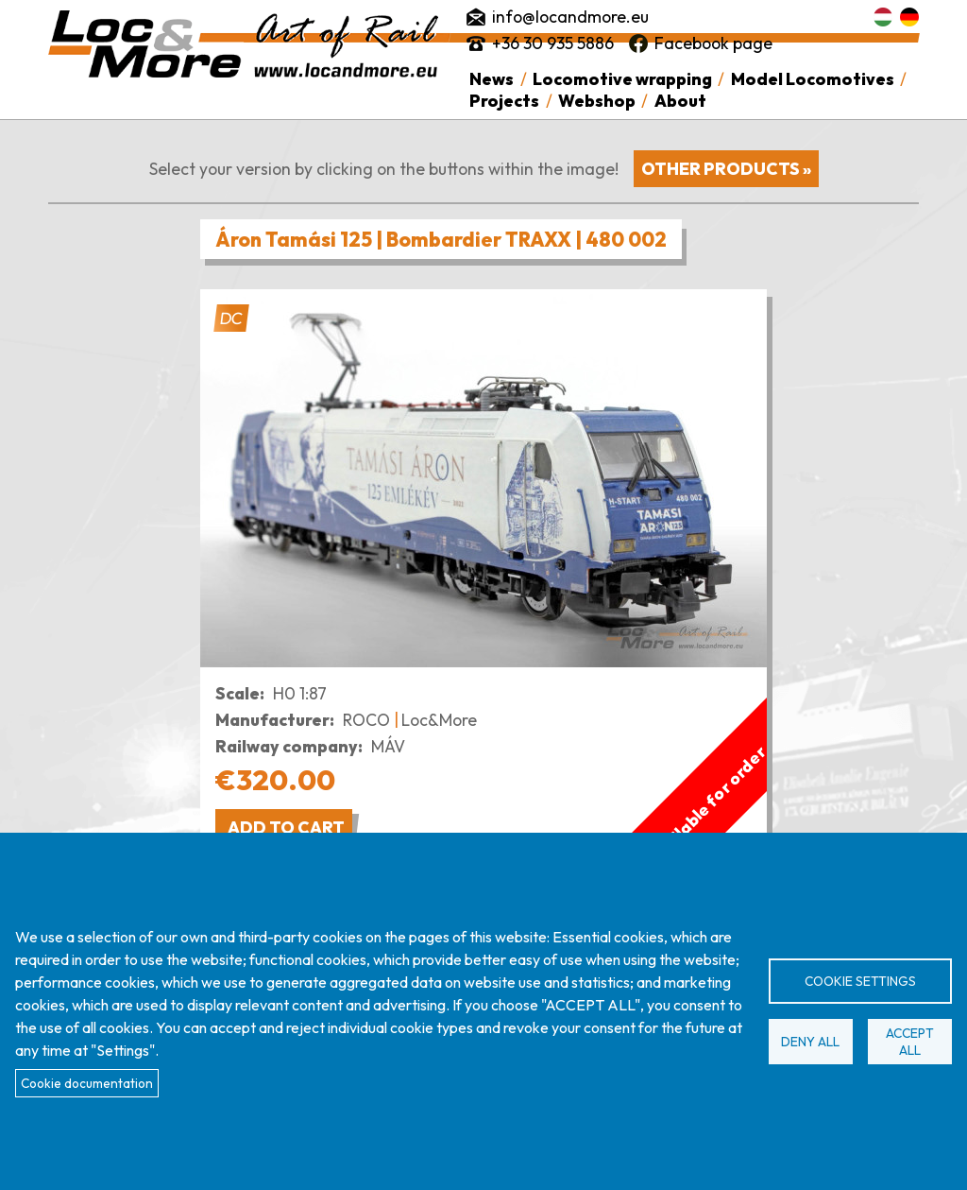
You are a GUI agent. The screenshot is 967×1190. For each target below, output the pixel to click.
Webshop (597, 101)
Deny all (810, 1041)
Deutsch (909, 17)
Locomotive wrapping (622, 79)
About (680, 101)
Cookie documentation (87, 1083)
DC (231, 319)
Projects (504, 101)
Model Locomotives (812, 79)
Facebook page (713, 43)
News (491, 79)
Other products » (726, 169)
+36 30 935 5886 (553, 43)
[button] (483, 478)
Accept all (910, 1042)
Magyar (883, 17)
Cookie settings (860, 981)
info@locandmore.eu (570, 16)
